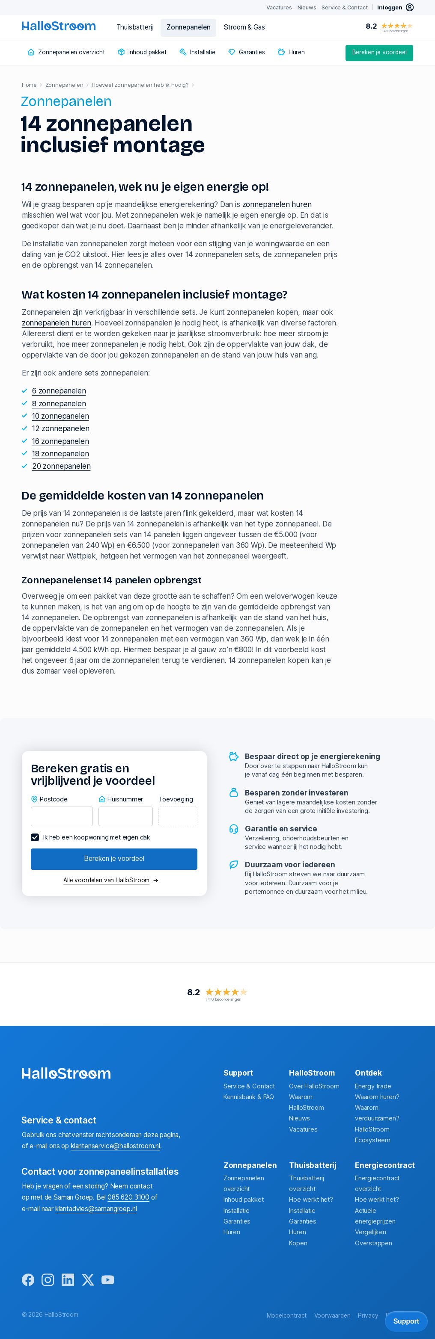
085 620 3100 (128, 1197)
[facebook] (28, 1280)
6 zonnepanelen (59, 390)
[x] (88, 1280)
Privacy (368, 1315)
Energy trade (373, 1086)
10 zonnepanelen (60, 415)
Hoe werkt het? (311, 1199)
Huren (231, 1232)
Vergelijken (370, 1232)
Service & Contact (249, 1086)
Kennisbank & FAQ (248, 1097)
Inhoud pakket (243, 1199)
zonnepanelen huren (277, 204)
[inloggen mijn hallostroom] (396, 7)
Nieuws (299, 1118)
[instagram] (48, 1280)
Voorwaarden (332, 1315)
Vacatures (303, 1129)
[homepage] (59, 25)
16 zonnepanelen (60, 441)
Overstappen (373, 1243)
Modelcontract (287, 1315)
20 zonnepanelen (61, 465)
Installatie (236, 1211)
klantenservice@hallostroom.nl (115, 1146)
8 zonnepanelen (59, 403)
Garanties (236, 1221)
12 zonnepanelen (60, 428)
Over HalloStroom (314, 1086)
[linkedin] (68, 1280)
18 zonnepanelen (60, 453)
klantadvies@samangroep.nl (96, 1209)
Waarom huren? (377, 1097)
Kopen (298, 1243)
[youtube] (107, 1280)
